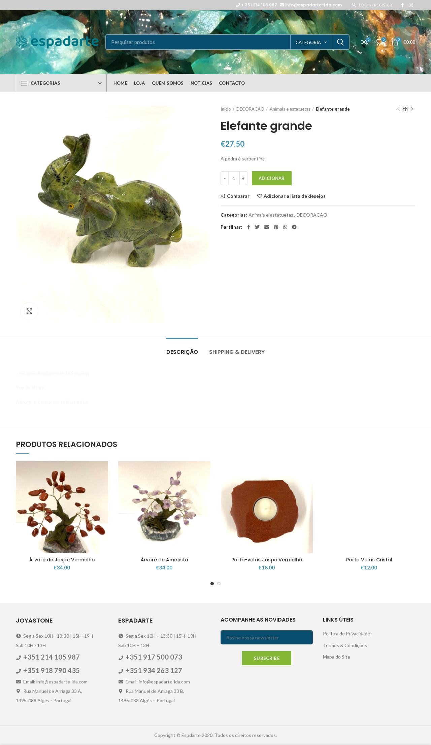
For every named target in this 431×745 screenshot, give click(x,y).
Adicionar (272, 178)
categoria (308, 42)
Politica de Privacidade (346, 633)
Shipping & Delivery (237, 352)
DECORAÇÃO (250, 109)
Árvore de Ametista (164, 560)
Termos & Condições (345, 645)
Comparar (238, 196)
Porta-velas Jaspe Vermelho (266, 560)
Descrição (182, 352)
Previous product (398, 109)
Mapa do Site (336, 657)
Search (340, 42)
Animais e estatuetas (290, 109)
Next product (412, 109)
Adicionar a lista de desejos (295, 196)
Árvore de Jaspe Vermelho (62, 560)
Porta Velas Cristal (369, 560)
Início (226, 109)
